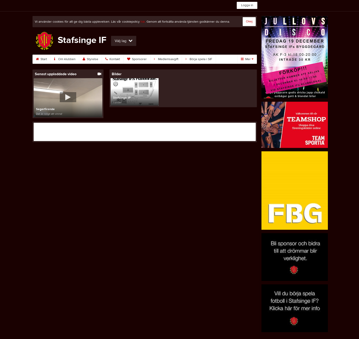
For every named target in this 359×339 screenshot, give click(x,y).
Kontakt (112, 59)
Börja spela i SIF (198, 59)
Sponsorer (137, 59)
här (143, 22)
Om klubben (65, 59)
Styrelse (90, 59)
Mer (247, 59)
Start (41, 59)
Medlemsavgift (166, 59)
